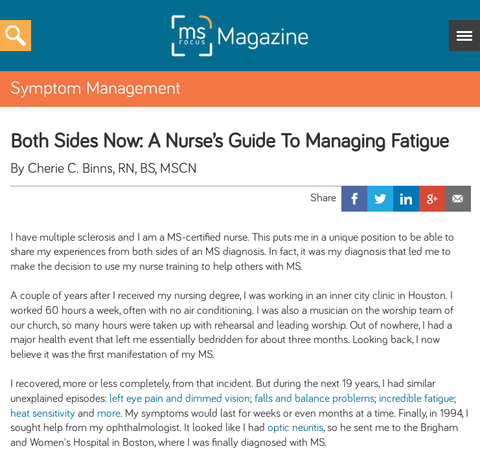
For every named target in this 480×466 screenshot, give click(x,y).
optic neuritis (295, 428)
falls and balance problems (314, 399)
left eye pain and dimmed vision (179, 399)
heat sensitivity (42, 413)
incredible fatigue (416, 399)
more (108, 413)
